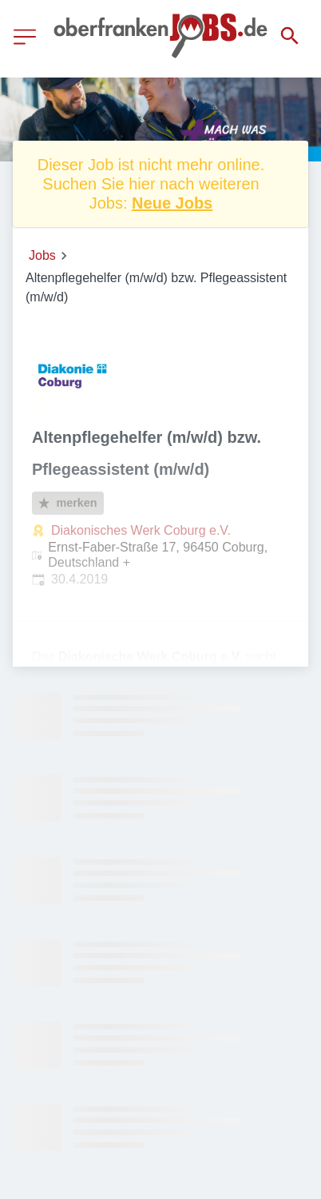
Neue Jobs (172, 203)
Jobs (42, 255)
